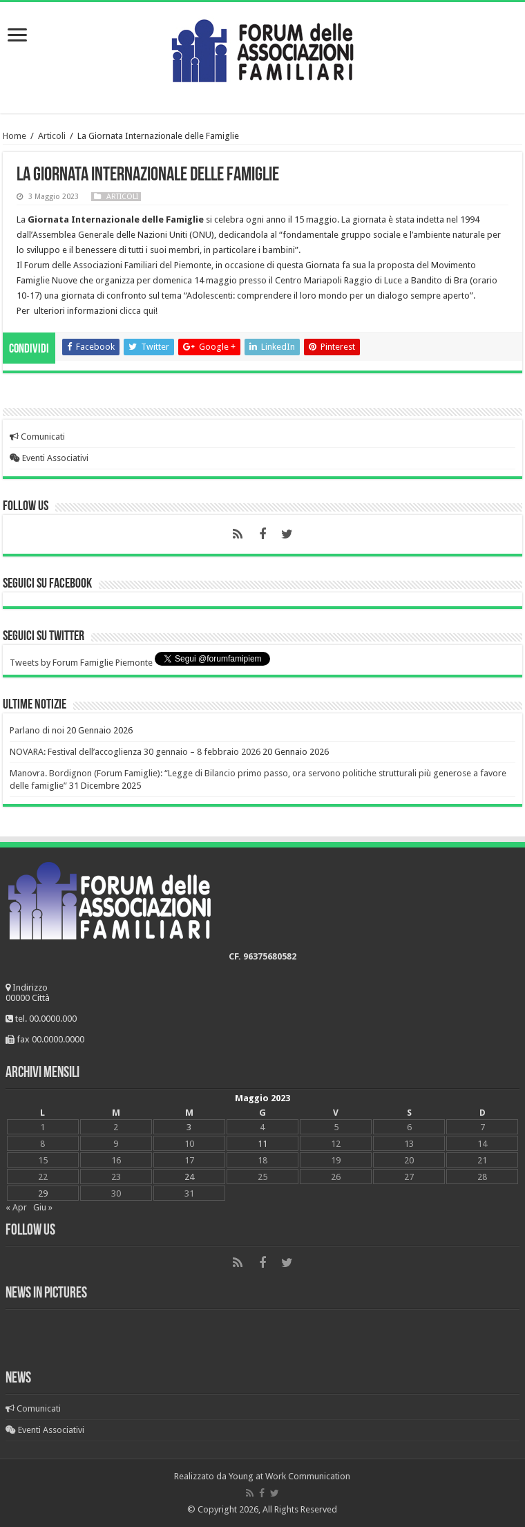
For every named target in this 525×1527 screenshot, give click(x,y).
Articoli (52, 136)
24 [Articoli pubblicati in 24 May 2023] (189, 1177)
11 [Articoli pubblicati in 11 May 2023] (262, 1144)
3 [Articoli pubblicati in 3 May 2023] (189, 1127)
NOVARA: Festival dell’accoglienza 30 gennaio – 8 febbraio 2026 (135, 752)
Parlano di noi (37, 730)
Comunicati (37, 436)
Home (14, 136)
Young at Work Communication (289, 1476)
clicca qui (137, 311)
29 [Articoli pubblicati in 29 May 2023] (43, 1193)
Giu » (42, 1207)
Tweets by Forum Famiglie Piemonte (81, 662)
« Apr (16, 1207)
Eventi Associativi (49, 458)
